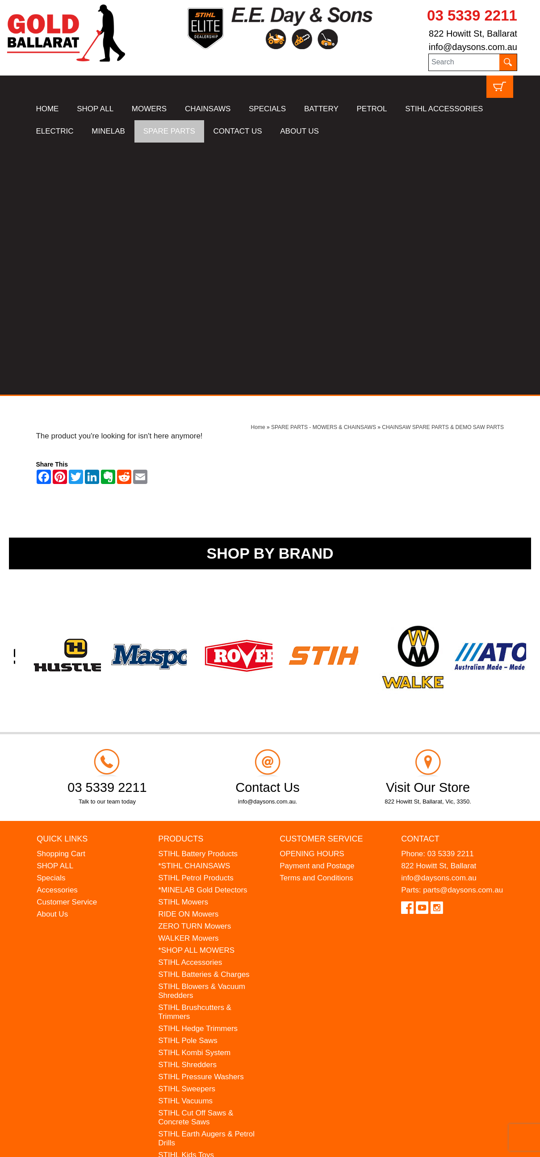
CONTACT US (237, 131)
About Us (52, 662)
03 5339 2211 (472, 15)
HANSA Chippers (187, 939)
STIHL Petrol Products (196, 626)
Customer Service (67, 650)
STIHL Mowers (183, 650)
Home (258, 175)
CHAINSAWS (207, 109)
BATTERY (321, 109)
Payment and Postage (317, 614)
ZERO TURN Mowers (194, 674)
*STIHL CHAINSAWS (194, 614)
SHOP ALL (95, 109)
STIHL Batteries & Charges (203, 722)
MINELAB (108, 131)
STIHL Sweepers (186, 837)
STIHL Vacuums (185, 849)
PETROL (371, 109)
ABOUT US (299, 131)
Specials (51, 626)
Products (180, 586)
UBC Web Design (96, 1144)
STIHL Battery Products (198, 601)
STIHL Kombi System (194, 800)
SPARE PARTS (169, 131)
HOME (47, 109)
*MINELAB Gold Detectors (202, 638)
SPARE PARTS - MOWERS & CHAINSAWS (323, 175)
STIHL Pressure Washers (200, 824)
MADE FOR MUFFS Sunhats (207, 915)
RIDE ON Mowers (188, 662)
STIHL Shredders (187, 812)
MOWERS (149, 109)
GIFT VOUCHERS (189, 984)
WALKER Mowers (188, 686)
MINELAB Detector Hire (198, 972)
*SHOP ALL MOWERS (196, 698)
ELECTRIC (54, 131)
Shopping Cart (61, 601)
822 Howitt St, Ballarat (473, 33)
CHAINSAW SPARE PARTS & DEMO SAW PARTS (443, 175)
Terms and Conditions (316, 626)
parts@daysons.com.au (463, 638)
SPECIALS (267, 109)
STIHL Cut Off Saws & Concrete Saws (195, 865)
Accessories (57, 638)
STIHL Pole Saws (188, 788)
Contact (420, 586)
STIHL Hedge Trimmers (198, 776)
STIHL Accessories (190, 710)
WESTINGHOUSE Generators (189, 955)
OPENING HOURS (312, 601)
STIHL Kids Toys (186, 903)
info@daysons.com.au (473, 47)
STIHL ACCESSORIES (444, 109)
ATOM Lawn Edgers (192, 927)
